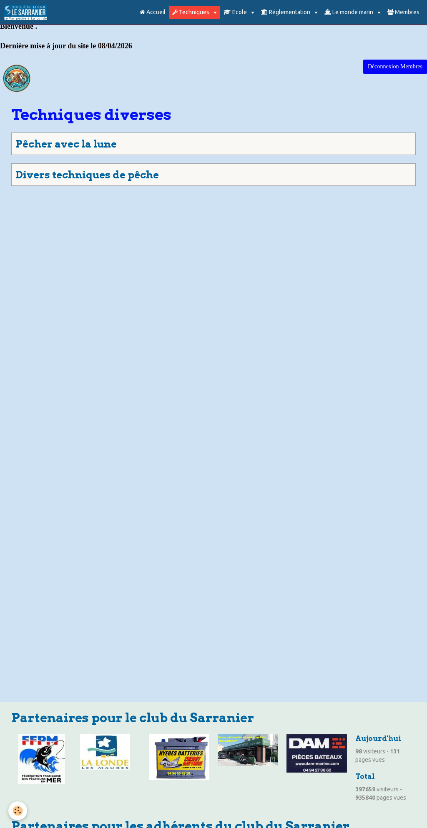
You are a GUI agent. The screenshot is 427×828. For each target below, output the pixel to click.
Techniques (191, 12)
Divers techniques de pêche (87, 175)
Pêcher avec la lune (66, 144)
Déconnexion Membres (395, 66)
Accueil (153, 12)
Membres (403, 12)
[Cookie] (17, 810)
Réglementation (286, 12)
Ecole (236, 12)
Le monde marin (349, 12)
